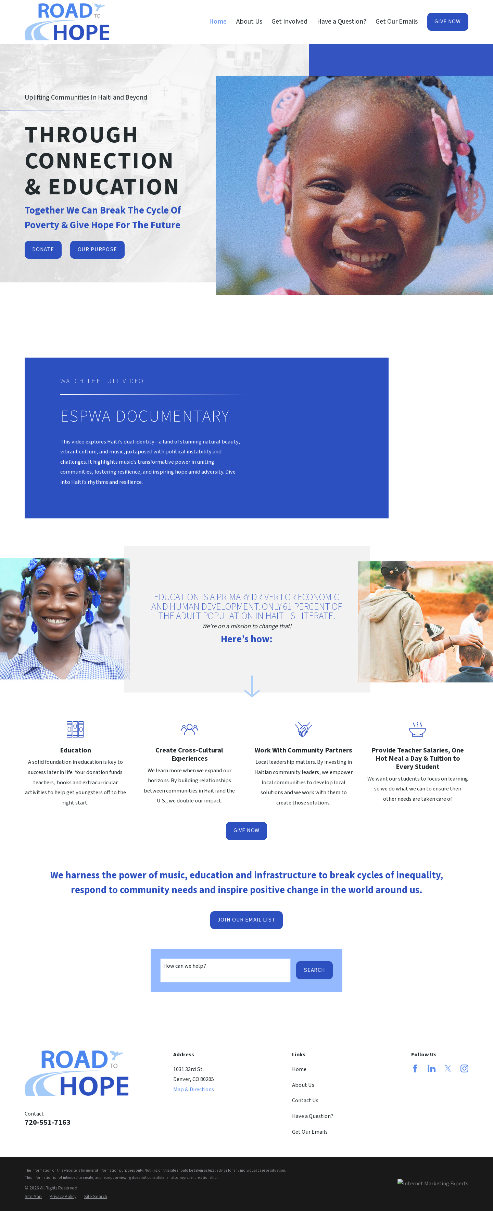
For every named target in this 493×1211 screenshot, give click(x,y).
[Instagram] (464, 1068)
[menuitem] (33, 1197)
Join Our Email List (247, 920)
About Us (303, 1085)
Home (299, 1069)
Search (314, 970)
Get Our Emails (310, 1132)
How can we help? (184, 966)
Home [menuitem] (218, 21)
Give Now (447, 21)
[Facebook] (415, 1068)
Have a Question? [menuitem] (341, 21)
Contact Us (305, 1100)
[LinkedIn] (431, 1068)
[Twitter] (448, 1068)
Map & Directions (193, 1089)
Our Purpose (97, 249)
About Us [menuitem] (249, 21)
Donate (43, 249)
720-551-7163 (48, 1122)
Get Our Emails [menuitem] (397, 21)
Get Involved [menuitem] (289, 21)
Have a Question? (312, 1116)
